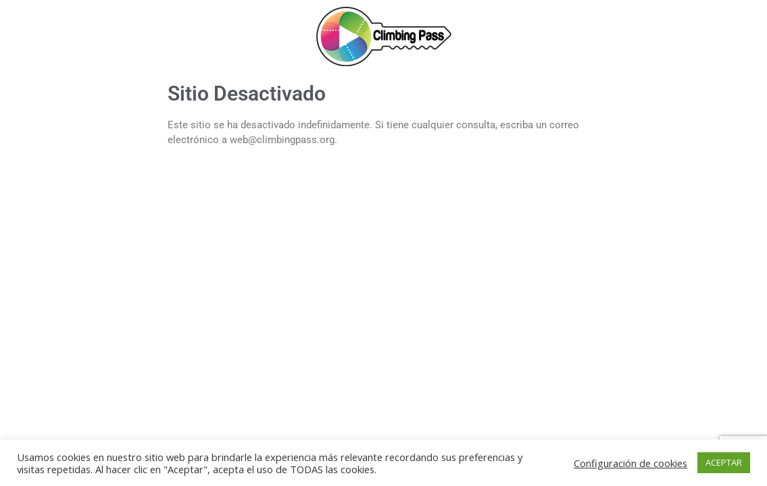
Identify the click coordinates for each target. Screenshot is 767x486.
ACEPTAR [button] (724, 462)
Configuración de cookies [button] (630, 463)
